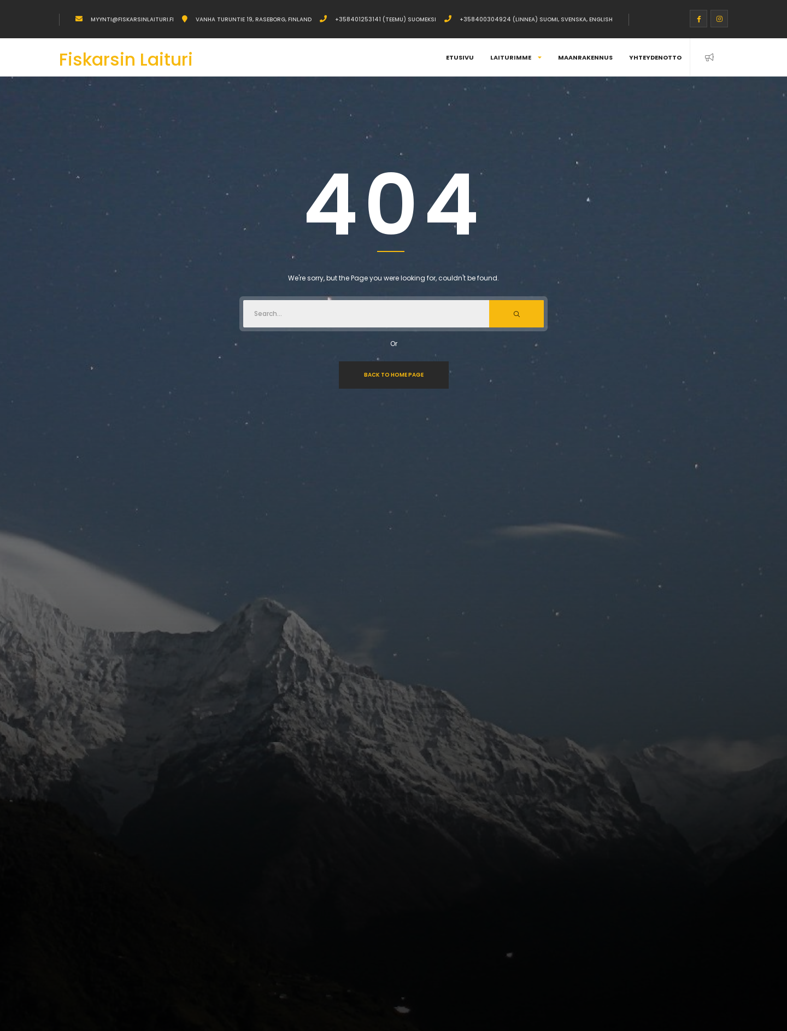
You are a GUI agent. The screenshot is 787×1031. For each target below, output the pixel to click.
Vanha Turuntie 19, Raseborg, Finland (254, 19)
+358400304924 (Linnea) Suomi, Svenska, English (536, 19)
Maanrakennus (585, 57)
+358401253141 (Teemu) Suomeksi (385, 19)
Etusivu (460, 57)
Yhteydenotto (655, 57)
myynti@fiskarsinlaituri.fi (132, 19)
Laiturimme (516, 57)
